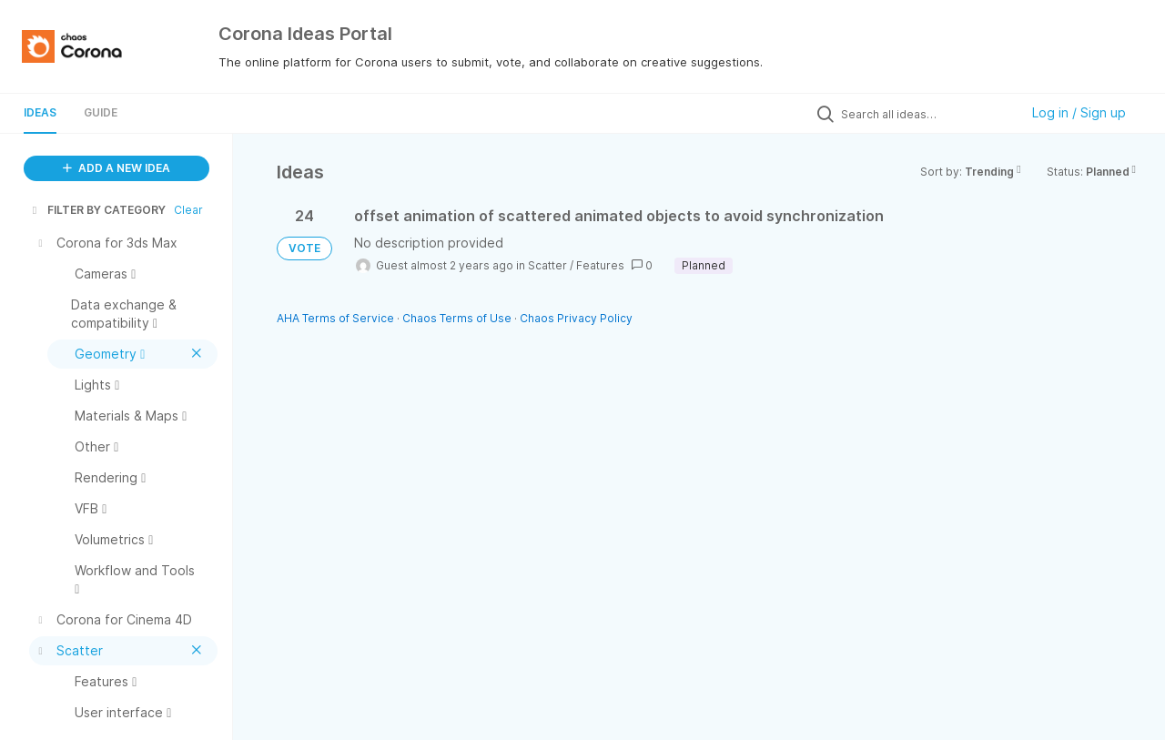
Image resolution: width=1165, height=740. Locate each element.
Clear (188, 210)
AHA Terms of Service (337, 318)
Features (600, 265)
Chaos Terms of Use (457, 318)
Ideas (40, 112)
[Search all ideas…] (926, 114)
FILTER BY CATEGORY (97, 210)
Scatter (547, 265)
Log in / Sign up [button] (1079, 112)
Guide (100, 112)
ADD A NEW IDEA (116, 168)
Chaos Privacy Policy (576, 318)
